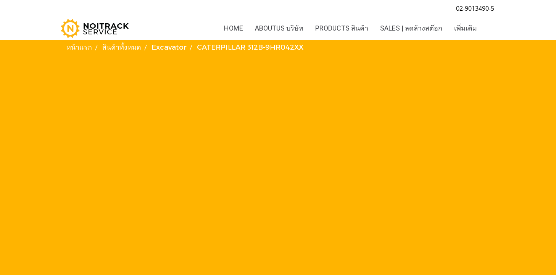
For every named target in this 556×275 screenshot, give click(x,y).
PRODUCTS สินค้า (341, 28)
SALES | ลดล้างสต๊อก (411, 28)
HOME (233, 28)
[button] (490, 28)
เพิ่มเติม (465, 28)
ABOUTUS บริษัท (279, 28)
